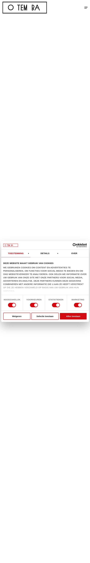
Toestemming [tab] (16, 253)
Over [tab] (74, 253)
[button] (85, 7)
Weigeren (16, 316)
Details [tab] (45, 253)
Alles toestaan (73, 316)
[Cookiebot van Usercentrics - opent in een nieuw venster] (74, 245)
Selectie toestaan (45, 316)
